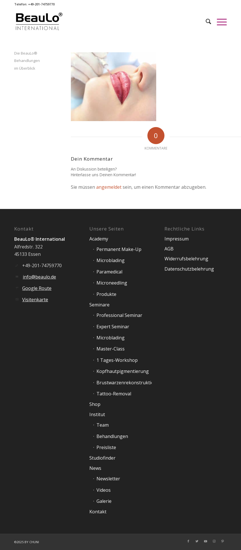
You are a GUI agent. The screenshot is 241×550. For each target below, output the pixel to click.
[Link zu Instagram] (214, 541)
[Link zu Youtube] (205, 541)
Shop (94, 404)
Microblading (110, 260)
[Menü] (219, 21)
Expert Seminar (112, 326)
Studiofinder (102, 458)
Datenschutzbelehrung (189, 269)
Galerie (104, 501)
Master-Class (110, 349)
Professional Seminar (119, 315)
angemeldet (108, 187)
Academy (98, 239)
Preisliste (106, 447)
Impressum (176, 239)
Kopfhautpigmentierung (122, 371)
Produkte (106, 294)
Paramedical (109, 272)
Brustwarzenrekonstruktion (124, 382)
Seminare (99, 305)
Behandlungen (112, 436)
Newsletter (108, 479)
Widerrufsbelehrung (186, 259)
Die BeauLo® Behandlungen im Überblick (27, 61)
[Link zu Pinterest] (222, 541)
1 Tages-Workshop (117, 360)
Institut (97, 414)
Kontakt (97, 512)
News (95, 468)
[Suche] (205, 21)
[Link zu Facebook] (188, 541)
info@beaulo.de (39, 277)
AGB (169, 249)
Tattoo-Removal (113, 394)
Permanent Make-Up (118, 249)
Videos (103, 490)
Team (102, 425)
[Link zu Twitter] (197, 541)
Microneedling (111, 283)
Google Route (37, 288)
